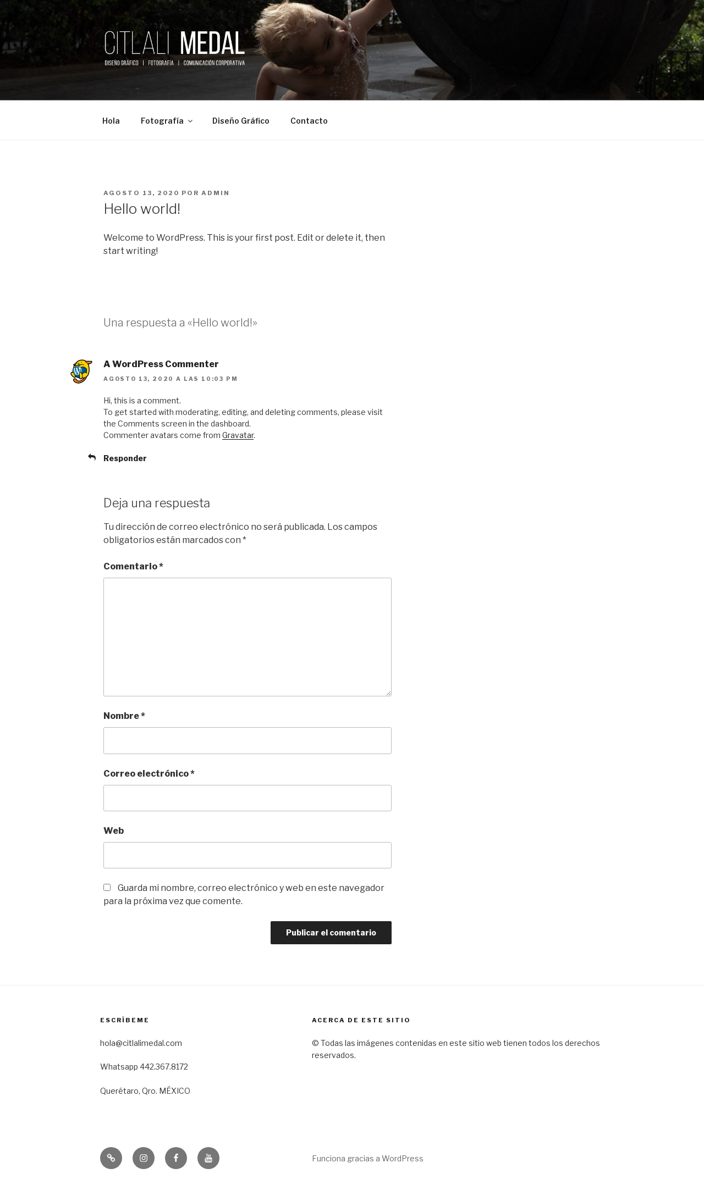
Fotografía (167, 120)
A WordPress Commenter (161, 364)
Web (113, 831)
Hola (111, 120)
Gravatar (238, 435)
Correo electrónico (149, 773)
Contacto (309, 120)
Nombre (124, 716)
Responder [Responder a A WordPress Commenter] (125, 458)
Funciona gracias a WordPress (368, 1158)
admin (215, 193)
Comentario (133, 566)
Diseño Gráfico (241, 120)
